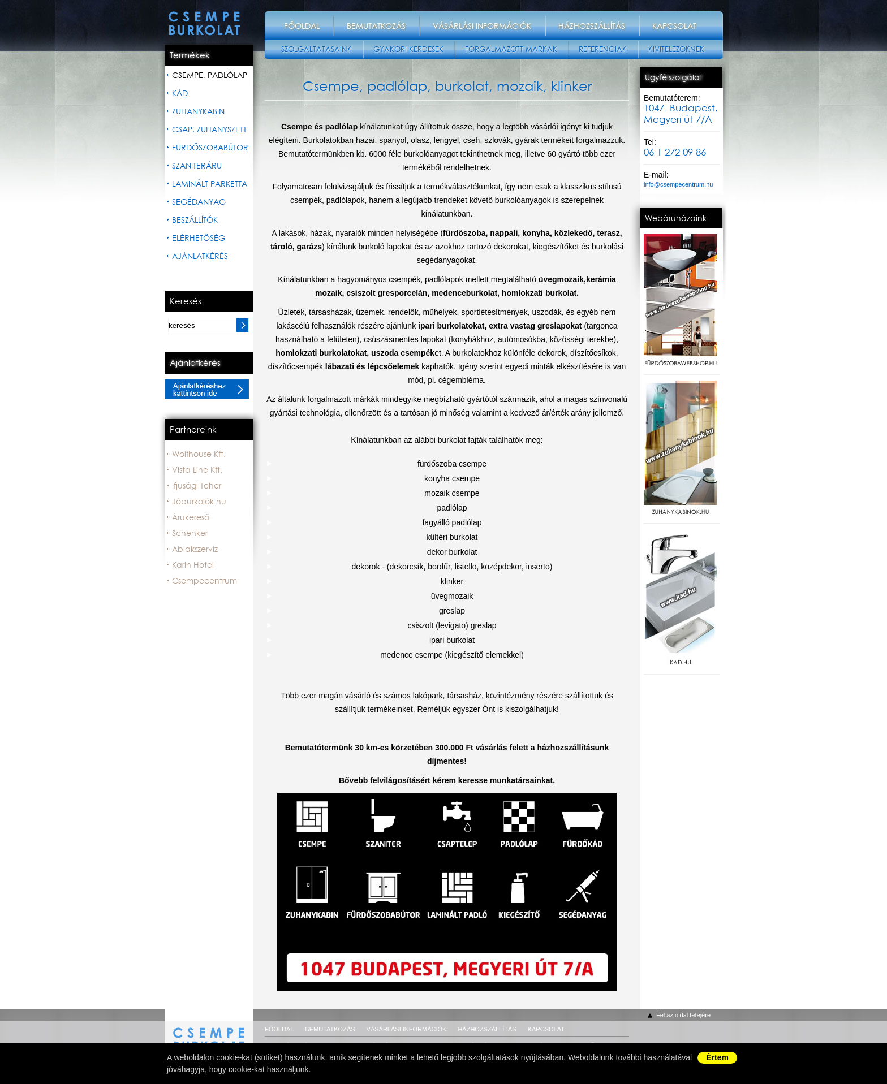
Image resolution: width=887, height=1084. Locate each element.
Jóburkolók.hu (199, 501)
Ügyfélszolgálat (674, 77)
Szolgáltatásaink (316, 49)
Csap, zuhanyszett (209, 129)
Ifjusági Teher (196, 485)
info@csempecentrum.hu (678, 184)
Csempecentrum (204, 580)
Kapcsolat (674, 26)
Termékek (190, 55)
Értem (717, 1057)
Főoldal (302, 26)
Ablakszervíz (195, 549)
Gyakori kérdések (408, 49)
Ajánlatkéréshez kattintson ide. (207, 389)
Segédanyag (199, 201)
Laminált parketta (209, 183)
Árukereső (190, 517)
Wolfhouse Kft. (199, 454)
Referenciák (603, 49)
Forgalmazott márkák (511, 49)
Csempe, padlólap (209, 75)
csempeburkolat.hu (209, 1033)
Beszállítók (195, 219)
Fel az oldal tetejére (683, 1015)
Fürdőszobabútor (210, 147)
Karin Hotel (193, 564)
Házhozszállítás (591, 26)
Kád (180, 93)
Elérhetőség (198, 238)
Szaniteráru (197, 165)
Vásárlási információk (482, 26)
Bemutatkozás (376, 26)
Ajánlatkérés (200, 256)
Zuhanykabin (198, 111)
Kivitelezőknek (676, 49)
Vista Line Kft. (197, 469)
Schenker (190, 533)
